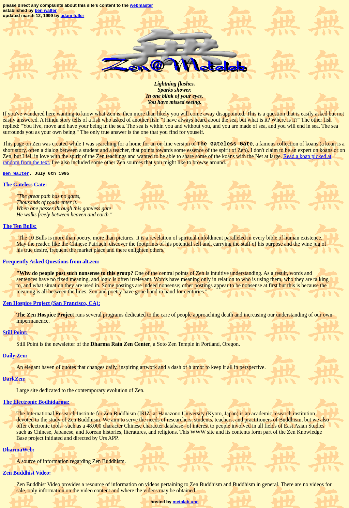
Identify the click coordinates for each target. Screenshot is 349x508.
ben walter (46, 10)
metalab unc (186, 502)
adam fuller (72, 15)
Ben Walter (16, 174)
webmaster (141, 5)
